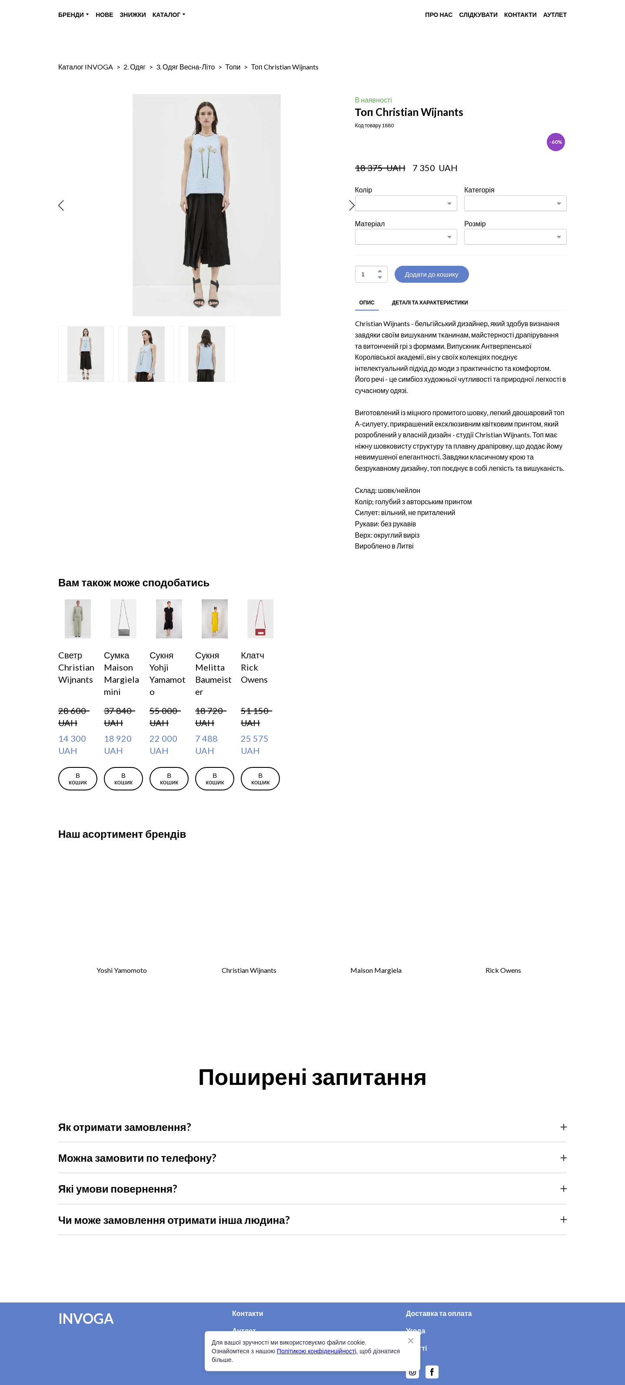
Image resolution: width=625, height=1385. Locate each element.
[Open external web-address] (122, 909)
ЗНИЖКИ (133, 14)
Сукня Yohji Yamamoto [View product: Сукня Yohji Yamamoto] (168, 673)
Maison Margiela (376, 970)
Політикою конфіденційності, (317, 1351)
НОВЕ (104, 14)
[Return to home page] (310, 14)
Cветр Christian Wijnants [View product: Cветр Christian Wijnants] (76, 667)
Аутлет (244, 1330)
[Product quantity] (369, 274)
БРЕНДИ (71, 14)
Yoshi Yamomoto (121, 970)
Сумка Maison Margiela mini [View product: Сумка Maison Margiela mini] (121, 673)
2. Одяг (134, 67)
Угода (415, 1330)
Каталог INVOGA (85, 67)
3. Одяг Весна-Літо (185, 67)
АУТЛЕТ (555, 14)
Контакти (247, 1313)
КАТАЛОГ (167, 14)
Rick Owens (503, 970)
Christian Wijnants (249, 970)
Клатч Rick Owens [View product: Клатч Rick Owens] (254, 667)
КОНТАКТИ (520, 14)
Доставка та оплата (439, 1313)
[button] (380, 271)
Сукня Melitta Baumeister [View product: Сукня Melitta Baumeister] (213, 673)
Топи (232, 67)
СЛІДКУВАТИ (478, 14)
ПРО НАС (438, 14)
